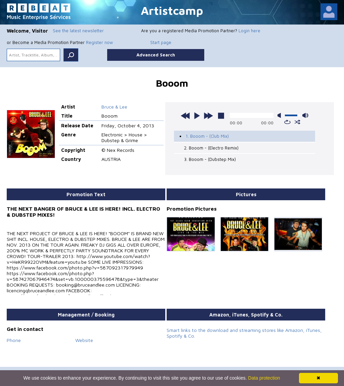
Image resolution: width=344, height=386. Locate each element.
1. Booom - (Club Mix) (207, 136)
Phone (14, 340)
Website (84, 340)
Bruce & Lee (114, 107)
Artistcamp (172, 10)
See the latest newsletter (78, 30)
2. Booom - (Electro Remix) (211, 148)
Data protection (264, 378)
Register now (99, 42)
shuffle (297, 122)
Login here (249, 30)
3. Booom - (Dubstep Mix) (210, 159)
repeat (287, 122)
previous (185, 115)
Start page (160, 42)
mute (280, 115)
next (208, 115)
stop (221, 115)
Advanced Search (155, 54)
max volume (305, 115)
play (197, 115)
